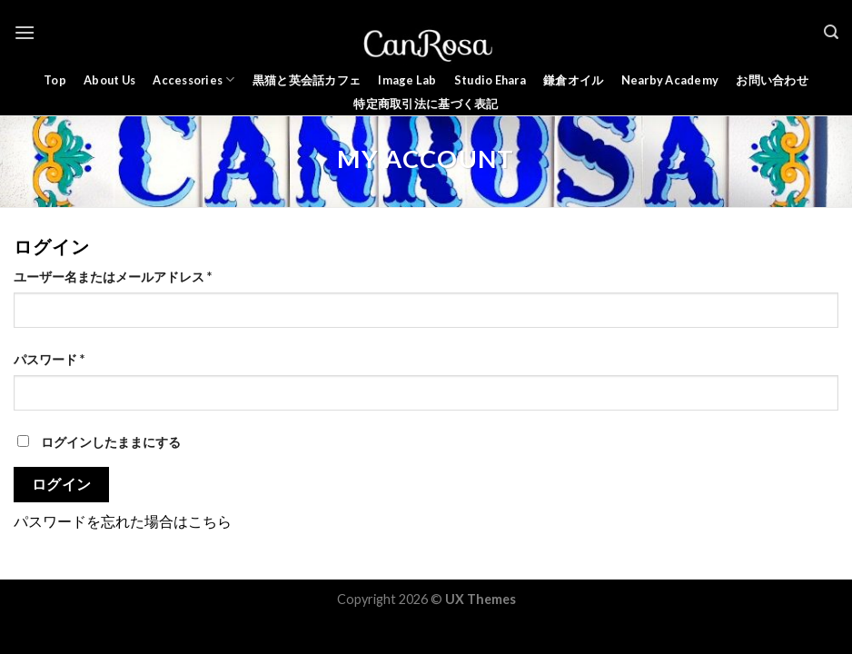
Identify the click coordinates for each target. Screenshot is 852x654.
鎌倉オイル (573, 80)
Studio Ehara (490, 80)
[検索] (831, 32)
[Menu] (24, 32)
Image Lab (407, 80)
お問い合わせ (772, 80)
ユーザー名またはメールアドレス (113, 276)
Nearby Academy (670, 80)
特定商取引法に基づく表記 (425, 103)
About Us (109, 80)
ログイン (62, 484)
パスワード (49, 359)
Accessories (193, 79)
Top (55, 80)
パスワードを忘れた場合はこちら (123, 521)
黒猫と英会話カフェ (307, 80)
